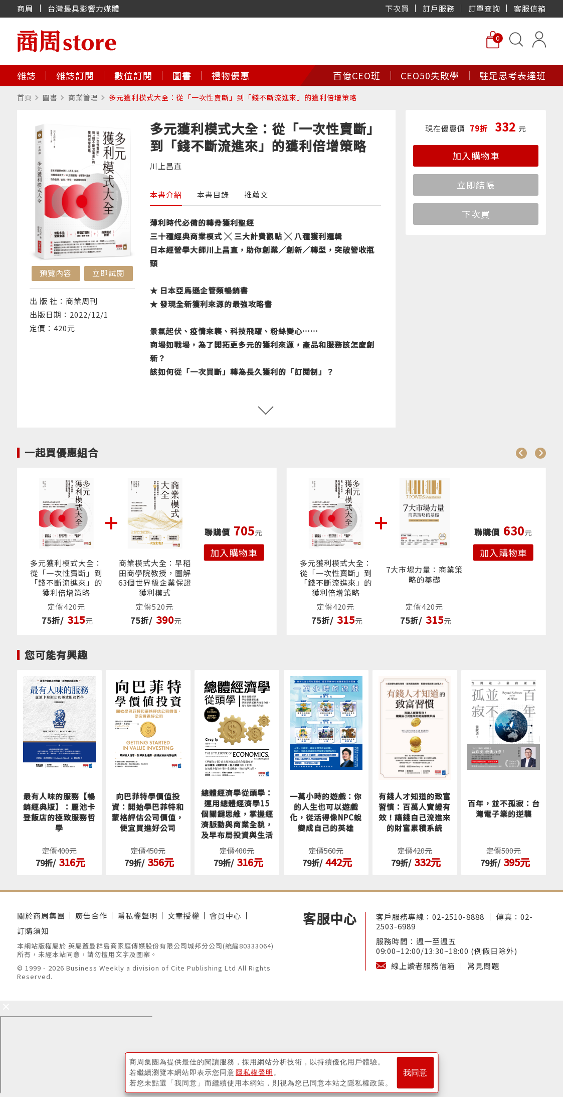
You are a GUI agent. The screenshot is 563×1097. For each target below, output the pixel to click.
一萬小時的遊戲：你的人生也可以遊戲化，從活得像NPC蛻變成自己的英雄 (326, 812)
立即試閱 (108, 272)
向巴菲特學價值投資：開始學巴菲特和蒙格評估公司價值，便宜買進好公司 (148, 812)
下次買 (397, 8)
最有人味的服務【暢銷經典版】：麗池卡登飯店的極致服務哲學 (59, 812)
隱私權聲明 (137, 915)
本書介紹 (166, 194)
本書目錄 (213, 194)
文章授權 (183, 915)
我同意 (415, 1072)
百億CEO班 (357, 75)
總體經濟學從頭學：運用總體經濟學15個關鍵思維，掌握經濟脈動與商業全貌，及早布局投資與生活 (237, 813)
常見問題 (483, 966)
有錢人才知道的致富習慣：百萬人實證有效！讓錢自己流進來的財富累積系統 (415, 812)
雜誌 (26, 75)
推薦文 (256, 194)
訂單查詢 (484, 8)
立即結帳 (476, 184)
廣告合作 (91, 915)
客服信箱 (530, 8)
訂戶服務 (439, 8)
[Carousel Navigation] (531, 453)
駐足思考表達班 (512, 75)
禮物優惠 (231, 75)
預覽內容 (56, 272)
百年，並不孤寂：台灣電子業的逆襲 (504, 808)
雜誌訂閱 (75, 75)
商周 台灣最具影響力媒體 (68, 8)
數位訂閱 (133, 75)
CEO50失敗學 (430, 75)
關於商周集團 (41, 915)
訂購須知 (33, 930)
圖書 (182, 75)
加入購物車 (476, 155)
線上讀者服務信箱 (423, 966)
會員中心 (226, 915)
